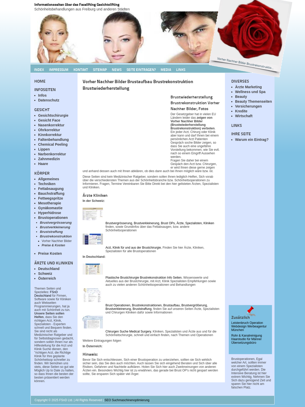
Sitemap (100, 69)
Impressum (58, 69)
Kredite (241, 111)
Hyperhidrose (49, 213)
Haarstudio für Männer (246, 339)
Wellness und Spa (250, 92)
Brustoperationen (53, 218)
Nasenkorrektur (51, 125)
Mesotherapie (49, 203)
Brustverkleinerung (55, 227)
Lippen (44, 149)
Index (39, 69)
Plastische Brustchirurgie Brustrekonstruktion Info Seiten (143, 277)
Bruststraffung (51, 232)
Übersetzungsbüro (243, 342)
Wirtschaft (243, 116)
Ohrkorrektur (49, 130)
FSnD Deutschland (46, 293)
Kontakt (80, 69)
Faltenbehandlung (53, 140)
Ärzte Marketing (248, 87)
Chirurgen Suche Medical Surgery (128, 331)
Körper (42, 173)
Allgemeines (48, 179)
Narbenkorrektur (52, 154)
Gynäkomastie (50, 208)
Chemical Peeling (53, 144)
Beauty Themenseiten (253, 101)
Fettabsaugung (51, 189)
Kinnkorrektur (50, 135)
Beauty (241, 97)
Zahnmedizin (49, 159)
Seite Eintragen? (141, 69)
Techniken (46, 184)
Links (180, 69)
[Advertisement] (251, 226)
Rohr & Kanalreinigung (246, 335)
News (116, 69)
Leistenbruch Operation (247, 323)
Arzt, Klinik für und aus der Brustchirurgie (133, 247)
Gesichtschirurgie (53, 115)
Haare (43, 164)
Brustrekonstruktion (56, 236)
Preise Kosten (50, 253)
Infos (42, 95)
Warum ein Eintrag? (252, 140)
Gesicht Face (49, 120)
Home (39, 81)
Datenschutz (48, 100)
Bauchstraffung (51, 193)
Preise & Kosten (53, 245)
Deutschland (48, 269)
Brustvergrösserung (56, 222)
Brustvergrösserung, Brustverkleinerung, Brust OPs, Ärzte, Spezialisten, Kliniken (159, 223)
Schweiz (45, 274)
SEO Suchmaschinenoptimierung (126, 400)
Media (166, 69)
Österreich (47, 278)
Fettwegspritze (50, 198)
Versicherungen (248, 106)
